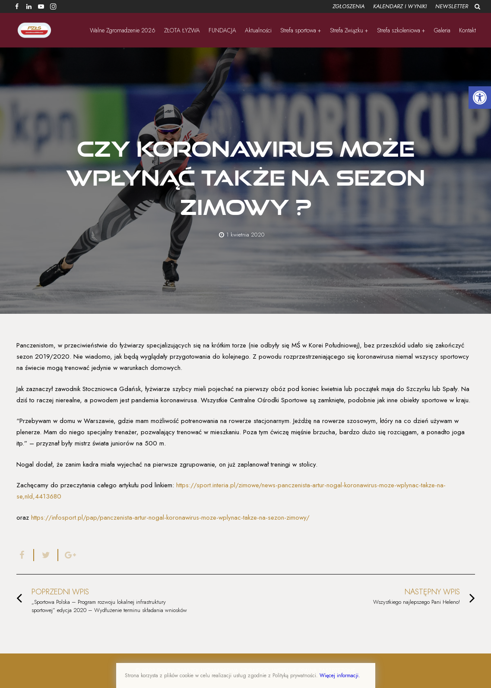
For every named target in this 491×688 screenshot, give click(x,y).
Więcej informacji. (340, 675)
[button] (480, 97)
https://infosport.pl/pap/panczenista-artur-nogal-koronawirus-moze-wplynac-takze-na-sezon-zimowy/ (169, 517)
